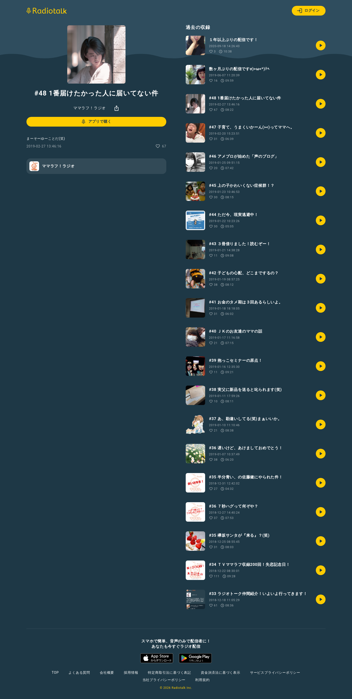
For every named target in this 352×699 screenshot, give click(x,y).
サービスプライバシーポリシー (275, 672)
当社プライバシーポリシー (164, 680)
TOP (55, 672)
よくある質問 (79, 672)
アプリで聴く (96, 122)
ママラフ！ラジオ (89, 108)
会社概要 (107, 672)
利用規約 (202, 680)
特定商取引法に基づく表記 (169, 672)
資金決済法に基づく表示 (220, 672)
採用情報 (131, 672)
